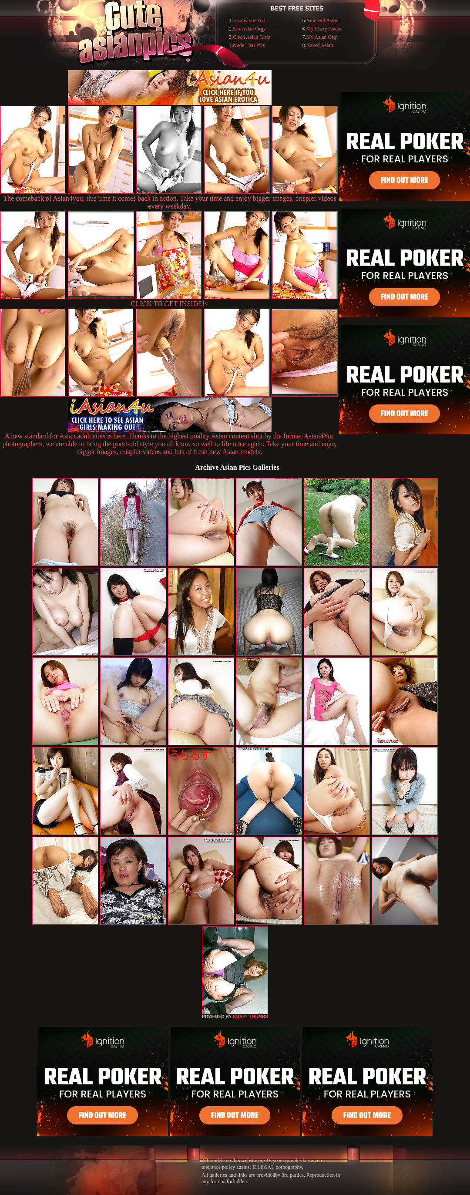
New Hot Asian (322, 20)
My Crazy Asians (324, 29)
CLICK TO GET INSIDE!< (169, 303)
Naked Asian (319, 45)
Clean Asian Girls (251, 37)
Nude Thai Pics (249, 45)
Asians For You (249, 20)
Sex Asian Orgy (249, 29)
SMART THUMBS (250, 1016)
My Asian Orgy (322, 37)
